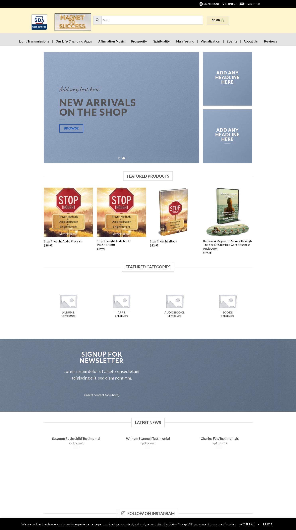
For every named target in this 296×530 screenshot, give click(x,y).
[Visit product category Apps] (121, 303)
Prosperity (139, 41)
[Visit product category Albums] (68, 303)
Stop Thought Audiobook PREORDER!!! (113, 243)
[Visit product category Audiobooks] (174, 303)
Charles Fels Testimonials (220, 439)
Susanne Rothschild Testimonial (76, 439)
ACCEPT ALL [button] (247, 524)
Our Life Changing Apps (74, 41)
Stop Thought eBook (163, 241)
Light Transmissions (34, 41)
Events (232, 41)
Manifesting (185, 41)
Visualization (210, 41)
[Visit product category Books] (227, 303)
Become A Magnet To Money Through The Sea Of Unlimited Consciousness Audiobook (227, 244)
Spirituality (161, 41)
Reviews (270, 41)
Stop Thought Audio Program (63, 241)
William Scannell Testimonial (148, 439)
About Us (251, 41)
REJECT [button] (267, 524)
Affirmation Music (111, 41)
